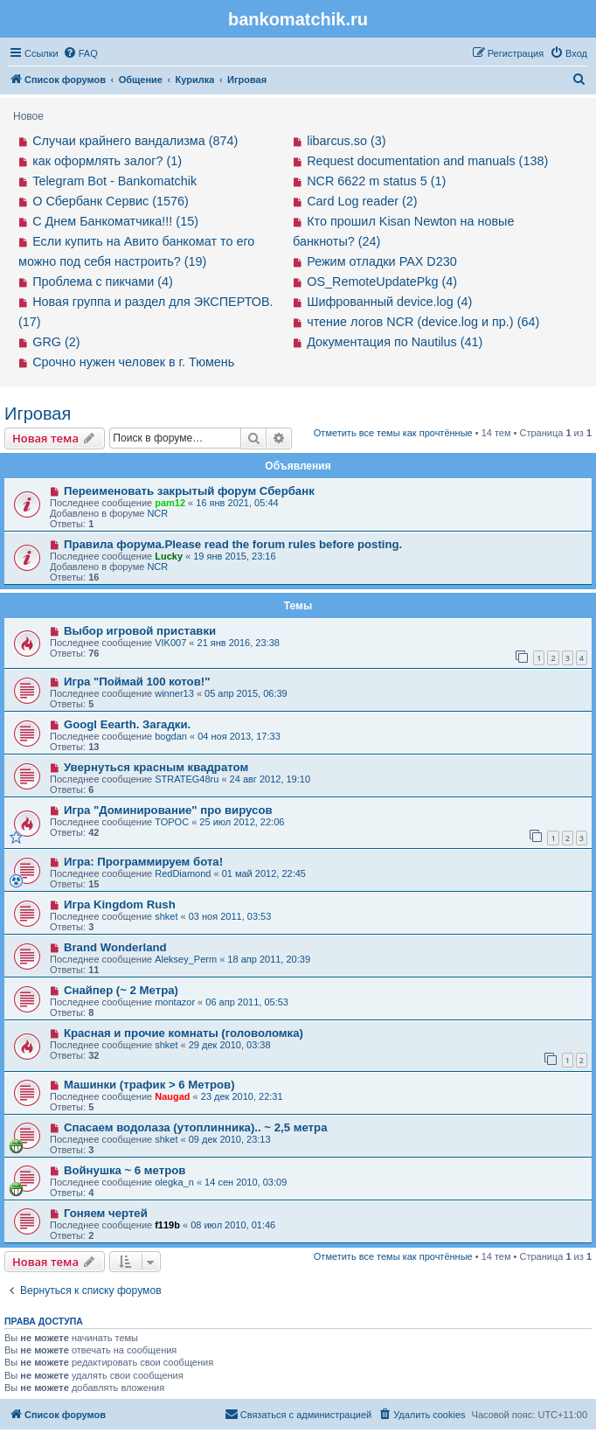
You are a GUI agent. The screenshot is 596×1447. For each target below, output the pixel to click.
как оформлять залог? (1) (107, 161)
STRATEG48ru (186, 779)
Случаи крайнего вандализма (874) (135, 141)
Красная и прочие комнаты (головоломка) (183, 1033)
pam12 (170, 502)
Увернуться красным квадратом (156, 767)
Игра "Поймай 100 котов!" (137, 681)
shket (166, 916)
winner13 (174, 693)
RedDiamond (183, 873)
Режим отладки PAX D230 (382, 261)
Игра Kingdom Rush (120, 904)
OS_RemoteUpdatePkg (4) (382, 282)
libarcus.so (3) (346, 141)
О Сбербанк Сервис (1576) (110, 201)
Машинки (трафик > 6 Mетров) (149, 1084)
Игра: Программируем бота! (143, 861)
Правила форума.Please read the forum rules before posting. (233, 544)
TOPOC (172, 822)
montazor (175, 1002)
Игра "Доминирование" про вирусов (168, 810)
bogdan (171, 736)
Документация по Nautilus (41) (394, 342)
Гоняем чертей (106, 1213)
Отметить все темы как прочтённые (393, 433)
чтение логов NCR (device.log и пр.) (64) (423, 322)
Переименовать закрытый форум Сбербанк (189, 490)
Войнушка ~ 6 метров (125, 1170)
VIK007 (170, 642)
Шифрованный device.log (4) (389, 302)
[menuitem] (80, 53)
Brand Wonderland (115, 947)
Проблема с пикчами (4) (102, 282)
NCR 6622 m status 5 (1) (376, 181)
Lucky (169, 556)
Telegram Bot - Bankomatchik (114, 181)
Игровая (37, 413)
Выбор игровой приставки (140, 630)
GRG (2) (56, 342)
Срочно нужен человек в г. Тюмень (133, 362)
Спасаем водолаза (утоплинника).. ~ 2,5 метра (196, 1127)
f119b (167, 1225)
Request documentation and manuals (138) (427, 161)
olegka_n (174, 1182)
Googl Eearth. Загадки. (127, 724)
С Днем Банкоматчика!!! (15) (115, 221)
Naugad (172, 1096)
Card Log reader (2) (362, 201)
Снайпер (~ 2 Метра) (121, 990)
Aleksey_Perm (186, 959)
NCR (157, 513)
